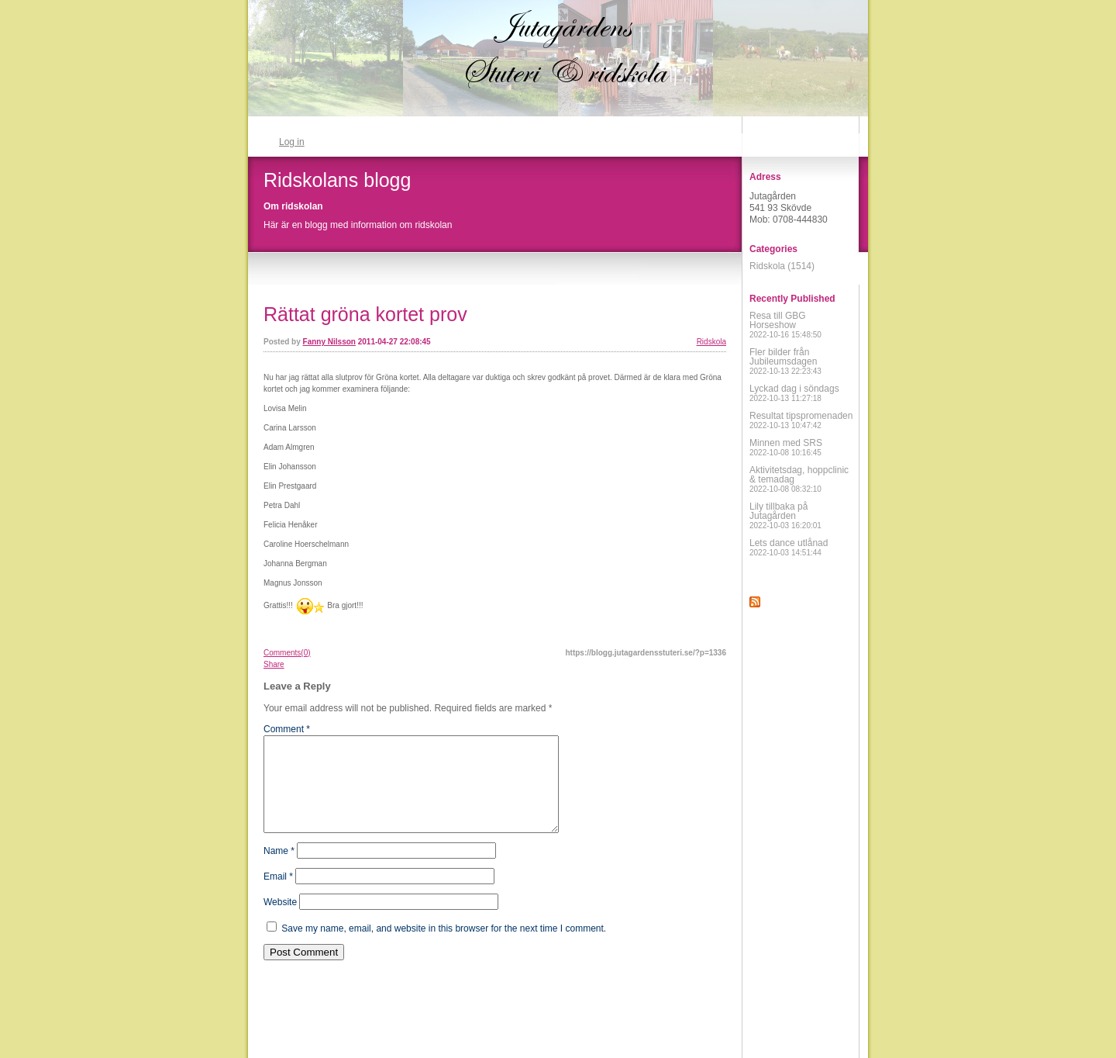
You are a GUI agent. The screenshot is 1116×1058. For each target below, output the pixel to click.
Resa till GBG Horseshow (785, 324)
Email (278, 895)
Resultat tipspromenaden (800, 420)
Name (279, 869)
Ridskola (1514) (782, 266)
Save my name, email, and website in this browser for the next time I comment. (443, 947)
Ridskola (711, 341)
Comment (287, 729)
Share (274, 664)
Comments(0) (287, 652)
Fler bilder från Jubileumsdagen (785, 361)
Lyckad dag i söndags (794, 393)
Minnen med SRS (785, 447)
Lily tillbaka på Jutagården (785, 515)
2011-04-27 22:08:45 (394, 341)
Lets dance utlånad (788, 547)
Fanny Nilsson (329, 341)
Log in (292, 142)
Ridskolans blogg (337, 180)
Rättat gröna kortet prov (365, 314)
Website (280, 920)
